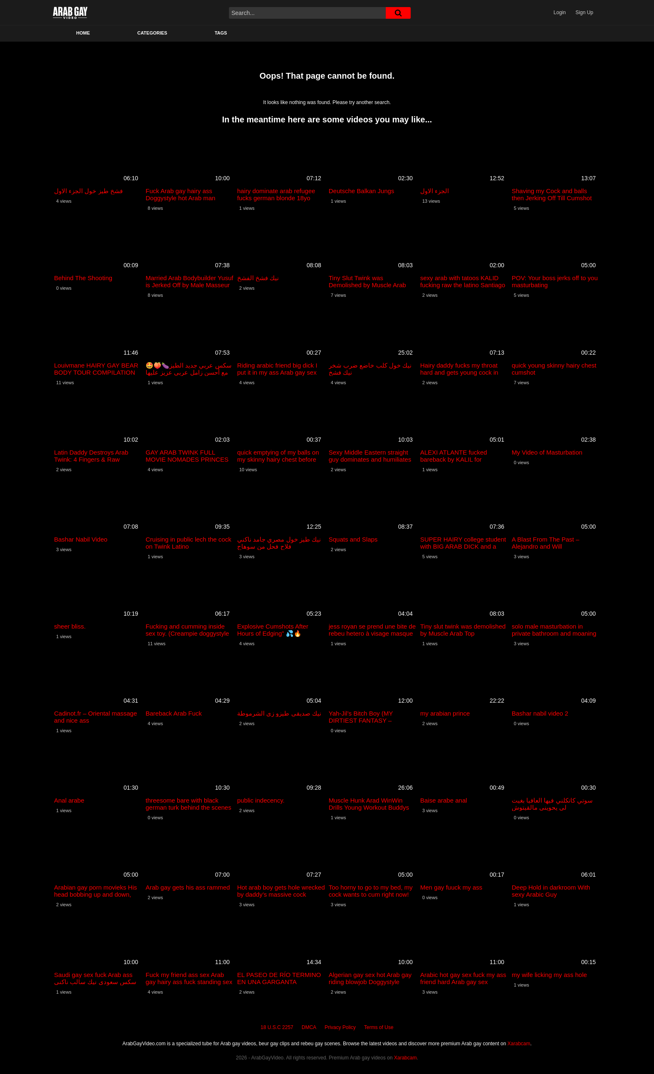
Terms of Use (379, 1027)
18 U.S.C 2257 (276, 1027)
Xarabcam (519, 1044)
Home (83, 32)
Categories (152, 32)
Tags (221, 32)
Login (560, 12)
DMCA (309, 1027)
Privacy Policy (340, 1027)
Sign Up (584, 12)
